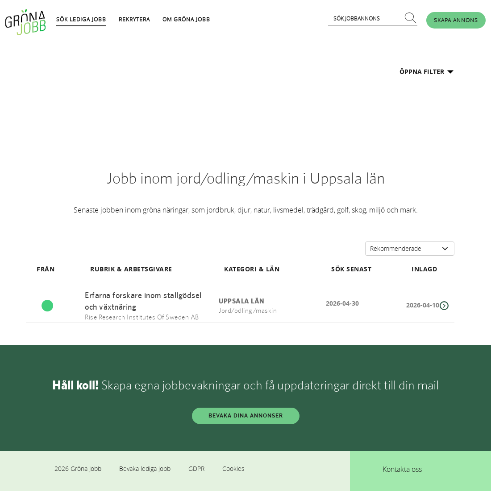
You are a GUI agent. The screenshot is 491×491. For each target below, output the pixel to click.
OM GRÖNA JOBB (186, 19)
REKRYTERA (134, 19)
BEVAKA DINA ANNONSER (245, 416)
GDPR (196, 468)
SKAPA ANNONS (456, 20)
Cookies (233, 468)
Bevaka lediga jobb (145, 468)
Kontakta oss (402, 469)
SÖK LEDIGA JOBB (81, 19)
